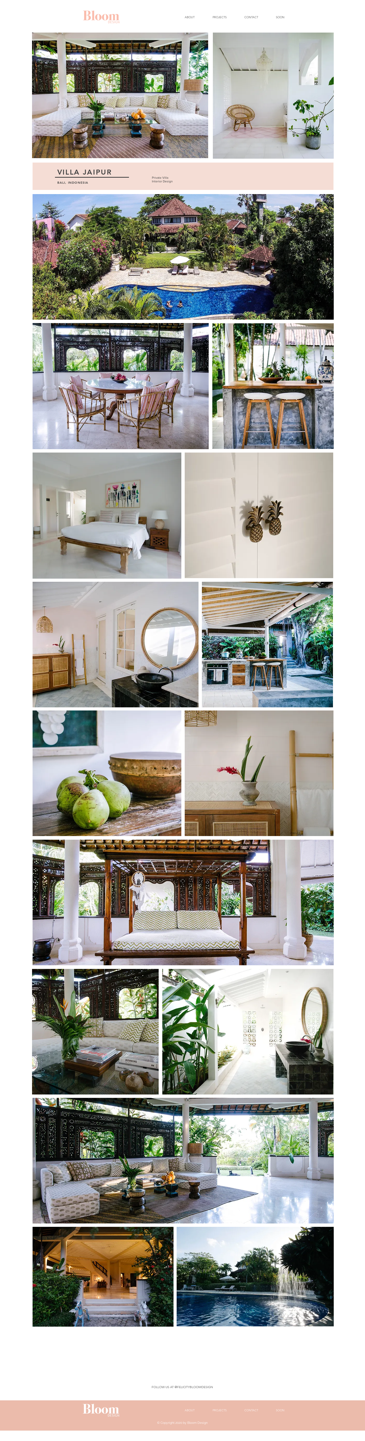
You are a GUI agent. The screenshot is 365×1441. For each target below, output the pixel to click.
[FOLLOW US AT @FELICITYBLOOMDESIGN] (182, 1387)
